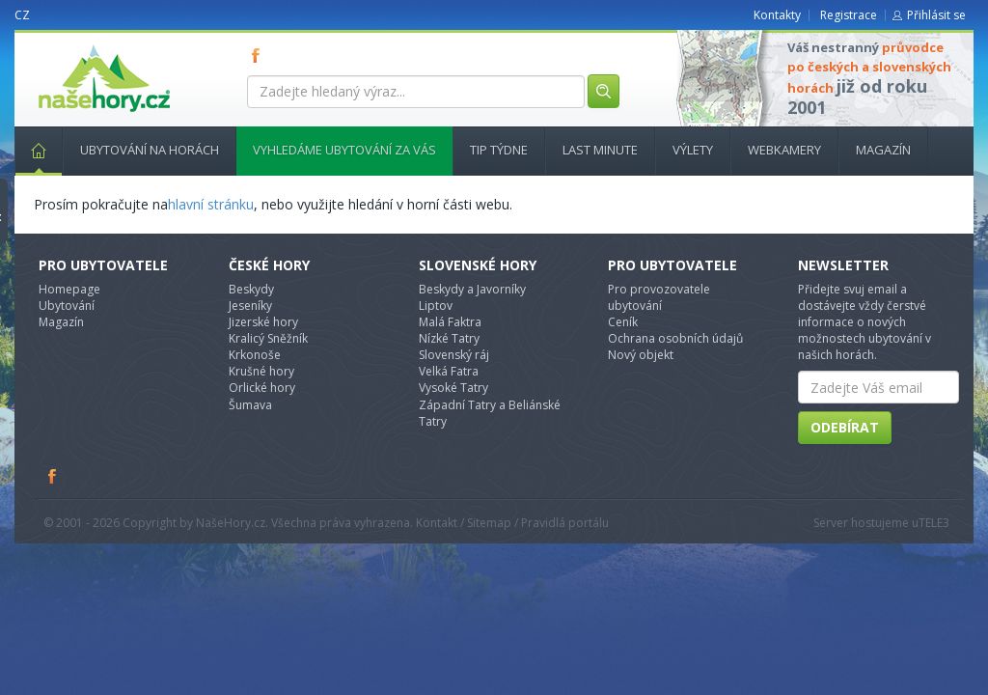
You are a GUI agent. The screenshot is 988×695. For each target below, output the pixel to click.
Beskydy (251, 289)
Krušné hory (261, 371)
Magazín (883, 149)
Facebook (53, 476)
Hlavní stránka (30, 149)
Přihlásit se (936, 15)
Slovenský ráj (454, 355)
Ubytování (67, 305)
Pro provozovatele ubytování (659, 297)
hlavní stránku (211, 204)
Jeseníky (250, 305)
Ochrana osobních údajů (675, 338)
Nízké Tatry (449, 338)
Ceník (623, 322)
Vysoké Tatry (453, 387)
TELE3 (934, 522)
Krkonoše (255, 355)
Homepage (69, 289)
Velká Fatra (449, 371)
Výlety (692, 149)
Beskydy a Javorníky (472, 289)
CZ (22, 15)
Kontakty (777, 15)
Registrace (848, 15)
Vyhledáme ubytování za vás (344, 149)
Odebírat (844, 427)
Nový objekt (640, 355)
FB (259, 55)
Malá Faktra (450, 322)
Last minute (600, 149)
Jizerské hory (263, 322)
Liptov (436, 305)
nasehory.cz (69, 45)
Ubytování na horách (149, 149)
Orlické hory (262, 387)
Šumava (250, 405)
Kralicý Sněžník (268, 338)
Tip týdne (499, 149)
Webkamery (784, 149)
